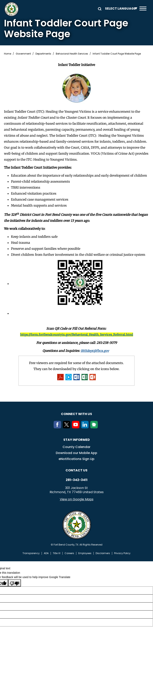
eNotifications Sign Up (76, 459)
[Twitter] (67, 427)
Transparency (31, 553)
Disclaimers (103, 553)
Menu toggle (142, 8)
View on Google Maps (76, 499)
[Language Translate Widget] (120, 8)
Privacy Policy (122, 553)
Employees (84, 553)
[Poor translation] (14, 583)
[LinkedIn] (85, 427)
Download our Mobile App (76, 453)
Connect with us (76, 414)
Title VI (56, 553)
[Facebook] (58, 427)
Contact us (76, 470)
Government (23, 53)
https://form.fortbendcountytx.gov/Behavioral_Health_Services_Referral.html (76, 335)
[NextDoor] (94, 427)
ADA (46, 553)
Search (99, 8)
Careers (69, 553)
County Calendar (76, 447)
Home (7, 53)
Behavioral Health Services (72, 53)
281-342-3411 (76, 480)
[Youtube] (76, 427)
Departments (43, 53)
